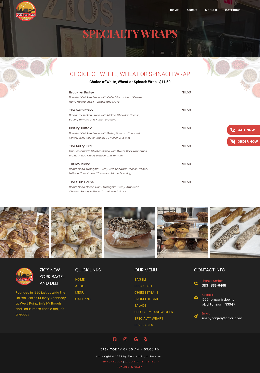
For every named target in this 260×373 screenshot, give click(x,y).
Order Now (247, 141)
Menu (79, 292)
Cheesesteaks (146, 292)
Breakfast (143, 286)
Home (80, 279)
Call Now (246, 130)
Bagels (140, 279)
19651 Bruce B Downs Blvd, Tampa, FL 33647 (218, 302)
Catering (83, 299)
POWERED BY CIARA (130, 367)
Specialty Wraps (148, 318)
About (80, 286)
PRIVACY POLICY (111, 361)
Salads (140, 305)
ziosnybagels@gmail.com (222, 318)
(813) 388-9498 (214, 285)
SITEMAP (153, 361)
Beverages (143, 325)
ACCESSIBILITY (135, 361)
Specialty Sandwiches (153, 312)
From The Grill (147, 299)
